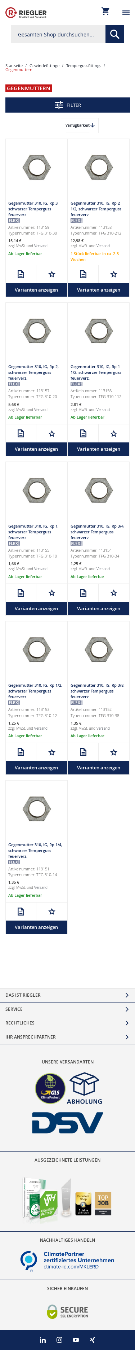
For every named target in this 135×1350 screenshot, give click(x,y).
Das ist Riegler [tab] (23, 995)
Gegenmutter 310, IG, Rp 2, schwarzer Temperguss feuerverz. (33, 372)
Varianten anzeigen (36, 290)
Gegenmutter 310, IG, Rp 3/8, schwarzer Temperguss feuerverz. (98, 690)
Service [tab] (14, 1009)
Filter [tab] (74, 105)
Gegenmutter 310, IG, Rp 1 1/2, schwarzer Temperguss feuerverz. (96, 372)
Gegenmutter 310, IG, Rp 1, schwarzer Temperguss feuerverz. (33, 531)
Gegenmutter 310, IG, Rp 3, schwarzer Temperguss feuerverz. (33, 208)
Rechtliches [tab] (20, 1023)
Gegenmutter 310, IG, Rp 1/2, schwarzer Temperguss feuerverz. (35, 690)
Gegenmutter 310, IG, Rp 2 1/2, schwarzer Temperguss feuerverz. (96, 208)
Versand (41, 246)
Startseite (14, 65)
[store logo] (25, 12)
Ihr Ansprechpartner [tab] (30, 1037)
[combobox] (67, 34)
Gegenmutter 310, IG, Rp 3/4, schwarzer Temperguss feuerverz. (98, 531)
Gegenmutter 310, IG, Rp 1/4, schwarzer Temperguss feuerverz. (35, 850)
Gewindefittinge (44, 65)
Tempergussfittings (83, 65)
